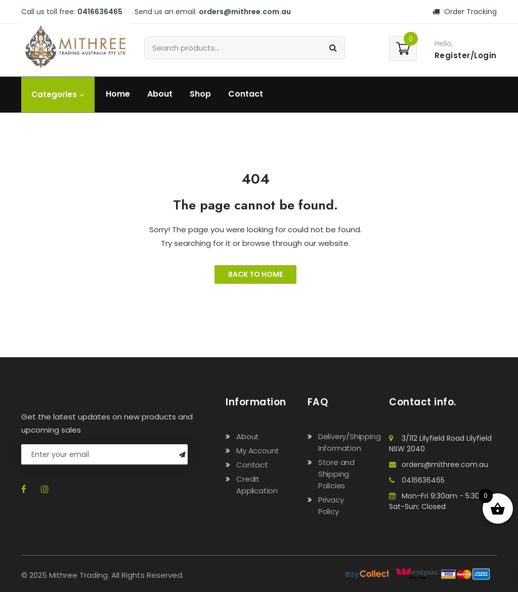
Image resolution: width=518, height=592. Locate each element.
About (159, 94)
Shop (200, 94)
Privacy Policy (331, 505)
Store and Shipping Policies (336, 474)
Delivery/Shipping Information (349, 442)
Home (118, 94)
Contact (245, 94)
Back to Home (255, 274)
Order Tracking (465, 12)
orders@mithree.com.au (245, 12)
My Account (257, 450)
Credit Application (257, 485)
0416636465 (99, 12)
